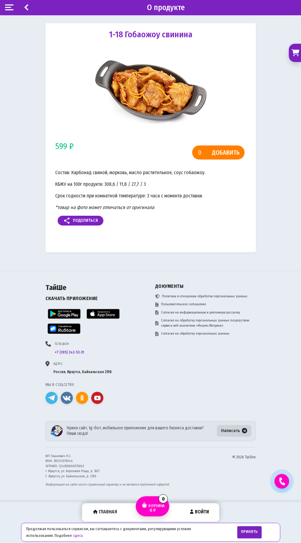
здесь (78, 535)
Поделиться (80, 220)
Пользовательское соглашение (180, 304)
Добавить (226, 152)
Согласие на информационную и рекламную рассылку (197, 312)
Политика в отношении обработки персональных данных (201, 296)
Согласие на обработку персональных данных (192, 334)
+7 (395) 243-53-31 (69, 352)
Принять (249, 531)
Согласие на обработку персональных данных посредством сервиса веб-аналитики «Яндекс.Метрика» (202, 323)
